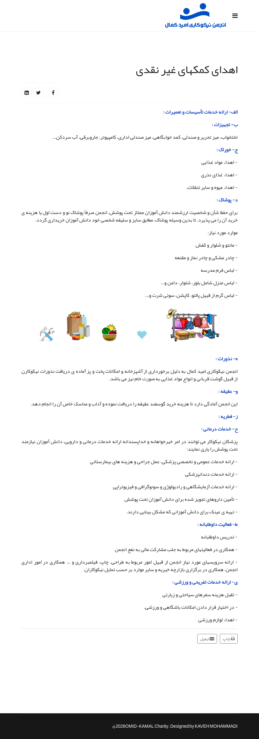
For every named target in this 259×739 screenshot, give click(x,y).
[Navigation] (235, 15)
